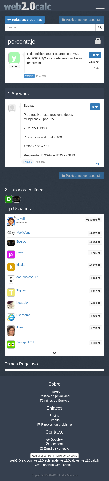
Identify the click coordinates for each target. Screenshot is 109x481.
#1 (97, 164)
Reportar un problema (54, 424)
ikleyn (20, 327)
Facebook (54, 444)
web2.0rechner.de (45, 460)
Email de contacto (54, 448)
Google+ (54, 439)
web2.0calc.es (70, 460)
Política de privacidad (54, 396)
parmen (21, 252)
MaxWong (23, 232)
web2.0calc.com (21, 460)
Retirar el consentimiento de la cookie (54, 455)
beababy (22, 302)
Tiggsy (21, 290)
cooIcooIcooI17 (27, 277)
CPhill (20, 219)
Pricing (54, 415)
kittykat (21, 264)
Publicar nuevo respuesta (82, 19)
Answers (18, 93)
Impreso (54, 391)
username (23, 315)
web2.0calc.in (44, 465)
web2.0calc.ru (64, 465)
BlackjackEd (25, 342)
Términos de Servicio (55, 400)
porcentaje (21, 41)
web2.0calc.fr (89, 460)
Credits (54, 420)
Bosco (21, 241)
